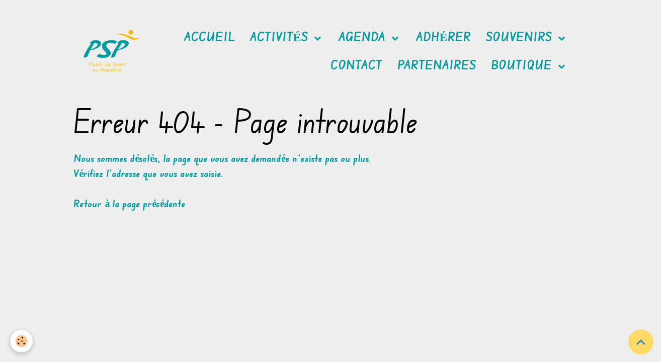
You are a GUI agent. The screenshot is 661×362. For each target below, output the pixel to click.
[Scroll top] (640, 341)
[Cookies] (21, 341)
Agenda (364, 36)
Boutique (523, 64)
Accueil (209, 36)
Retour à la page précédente (129, 203)
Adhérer (443, 36)
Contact (356, 64)
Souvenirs (520, 36)
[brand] (112, 51)
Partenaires (436, 64)
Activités (280, 36)
